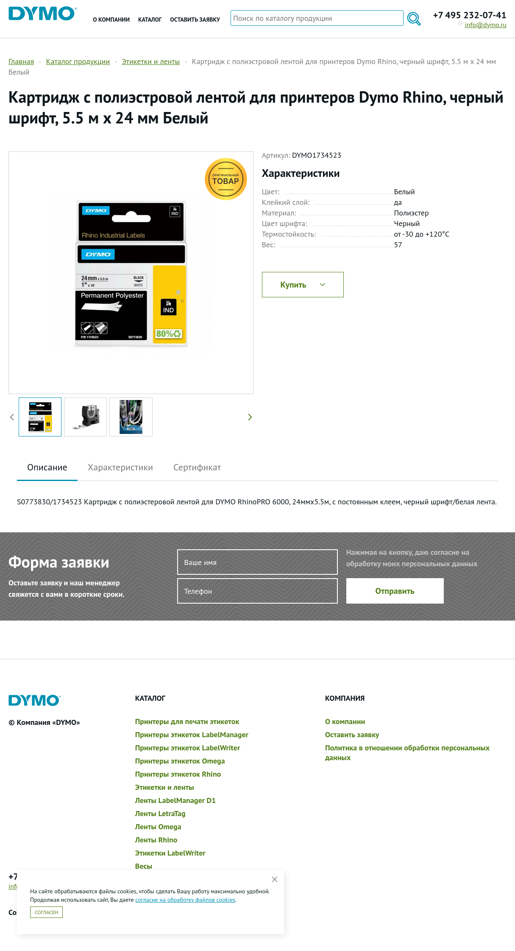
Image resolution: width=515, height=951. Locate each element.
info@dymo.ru (482, 24)
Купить (302, 284)
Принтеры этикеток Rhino (178, 774)
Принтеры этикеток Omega (180, 761)
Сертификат (197, 467)
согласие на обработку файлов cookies (185, 899)
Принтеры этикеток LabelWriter (187, 747)
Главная (21, 61)
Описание (47, 467)
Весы (143, 866)
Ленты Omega (158, 826)
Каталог (149, 19)
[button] (248, 416)
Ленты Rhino (156, 840)
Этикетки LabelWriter (170, 853)
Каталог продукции (78, 61)
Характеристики (120, 467)
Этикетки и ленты (151, 61)
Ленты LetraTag (160, 813)
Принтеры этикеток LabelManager (191, 734)
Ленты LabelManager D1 (175, 800)
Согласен (46, 912)
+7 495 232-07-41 (470, 14)
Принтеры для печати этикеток (187, 721)
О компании (111, 19)
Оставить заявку (195, 19)
